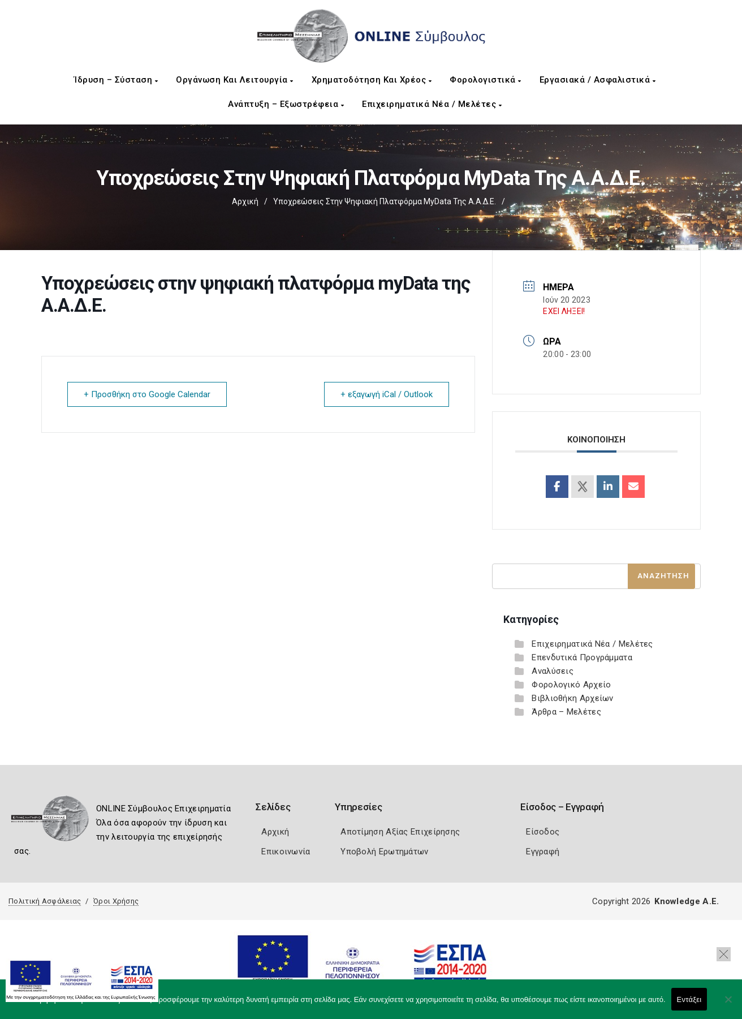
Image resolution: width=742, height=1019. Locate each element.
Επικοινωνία (285, 851)
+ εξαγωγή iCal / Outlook (386, 394)
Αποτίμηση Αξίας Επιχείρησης (400, 832)
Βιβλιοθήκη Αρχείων (572, 698)
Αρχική (245, 201)
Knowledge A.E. (686, 901)
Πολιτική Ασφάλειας (44, 901)
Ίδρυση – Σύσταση (116, 80)
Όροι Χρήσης (116, 901)
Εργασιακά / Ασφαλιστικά (598, 80)
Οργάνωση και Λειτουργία (235, 80)
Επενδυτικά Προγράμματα (582, 657)
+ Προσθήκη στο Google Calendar (147, 394)
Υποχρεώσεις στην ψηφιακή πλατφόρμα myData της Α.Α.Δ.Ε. (384, 201)
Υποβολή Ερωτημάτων (384, 851)
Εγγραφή (542, 851)
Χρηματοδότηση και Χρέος (372, 80)
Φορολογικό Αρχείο (571, 685)
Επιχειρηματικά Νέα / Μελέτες (432, 104)
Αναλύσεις (552, 671)
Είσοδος (542, 832)
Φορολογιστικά (485, 80)
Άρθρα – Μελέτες (566, 712)
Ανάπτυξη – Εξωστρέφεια (286, 104)
